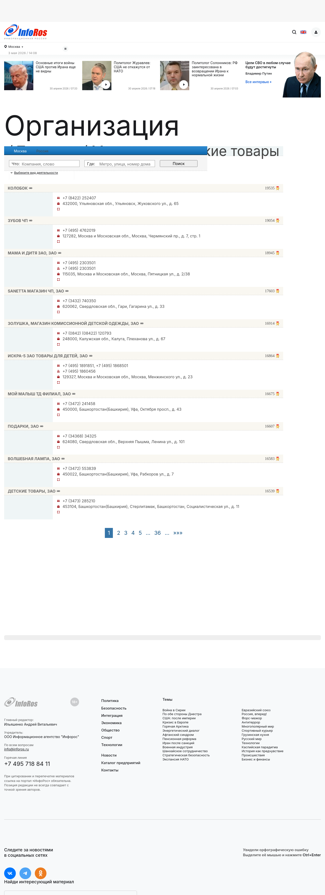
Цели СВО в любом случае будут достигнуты (268, 65)
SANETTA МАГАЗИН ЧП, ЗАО (36, 291)
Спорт (106, 737)
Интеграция (112, 715)
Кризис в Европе (175, 722)
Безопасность (113, 708)
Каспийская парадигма (260, 747)
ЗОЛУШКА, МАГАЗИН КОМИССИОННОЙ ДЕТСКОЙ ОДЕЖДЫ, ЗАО (73, 323)
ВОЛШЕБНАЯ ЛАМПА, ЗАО (34, 458)
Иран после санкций (178, 743)
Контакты (109, 770)
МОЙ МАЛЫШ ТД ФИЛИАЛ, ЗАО (39, 393)
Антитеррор (251, 722)
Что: (16, 163)
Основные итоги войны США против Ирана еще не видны (56, 67)
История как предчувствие (262, 751)
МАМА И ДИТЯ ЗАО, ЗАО (32, 253)
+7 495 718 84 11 (27, 763)
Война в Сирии (173, 710)
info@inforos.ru (16, 749)
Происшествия (253, 755)
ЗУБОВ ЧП (18, 220)
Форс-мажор (252, 718)
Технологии (111, 744)
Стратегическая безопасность (186, 755)
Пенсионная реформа (179, 739)
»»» (177, 533)
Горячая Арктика (175, 726)
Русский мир (252, 739)
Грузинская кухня (255, 735)
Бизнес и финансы (256, 759)
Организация (92, 125)
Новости (109, 755)
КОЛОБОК (18, 188)
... (148, 533)
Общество (110, 730)
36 (157, 533)
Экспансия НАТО (175, 759)
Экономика (111, 722)
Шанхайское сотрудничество (185, 751)
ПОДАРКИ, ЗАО (23, 426)
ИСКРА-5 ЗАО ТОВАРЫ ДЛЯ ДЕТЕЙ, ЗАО (48, 355)
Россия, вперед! (254, 714)
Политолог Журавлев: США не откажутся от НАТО (132, 67)
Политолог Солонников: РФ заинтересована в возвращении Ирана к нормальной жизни (214, 69)
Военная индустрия (177, 747)
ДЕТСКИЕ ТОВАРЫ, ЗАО (31, 491)
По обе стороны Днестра (182, 714)
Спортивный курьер (257, 730)
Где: (91, 163)
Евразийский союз (256, 710)
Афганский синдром (178, 735)
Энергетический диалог (180, 730)
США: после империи (179, 718)
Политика (109, 701)
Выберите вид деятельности (36, 173)
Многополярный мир (258, 726)
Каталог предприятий (120, 762)
